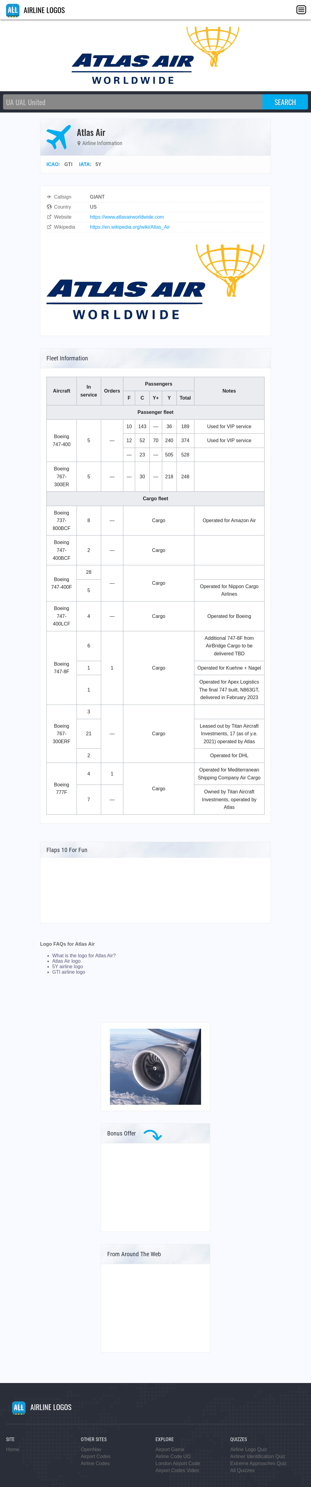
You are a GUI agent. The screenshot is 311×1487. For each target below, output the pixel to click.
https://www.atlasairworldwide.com (127, 217)
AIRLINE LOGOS (35, 9)
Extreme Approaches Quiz (258, 1463)
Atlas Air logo (66, 961)
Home (12, 1449)
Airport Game (170, 1449)
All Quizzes (242, 1470)
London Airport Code (178, 1463)
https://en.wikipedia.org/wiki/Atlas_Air (130, 227)
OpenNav (91, 1449)
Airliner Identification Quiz (257, 1456)
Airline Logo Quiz (248, 1449)
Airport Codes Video (177, 1470)
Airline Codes (95, 1463)
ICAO (52, 164)
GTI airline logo (68, 972)
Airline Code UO (173, 1456)
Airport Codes (96, 1456)
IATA (84, 164)
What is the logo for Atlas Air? (84, 955)
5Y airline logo (67, 966)
